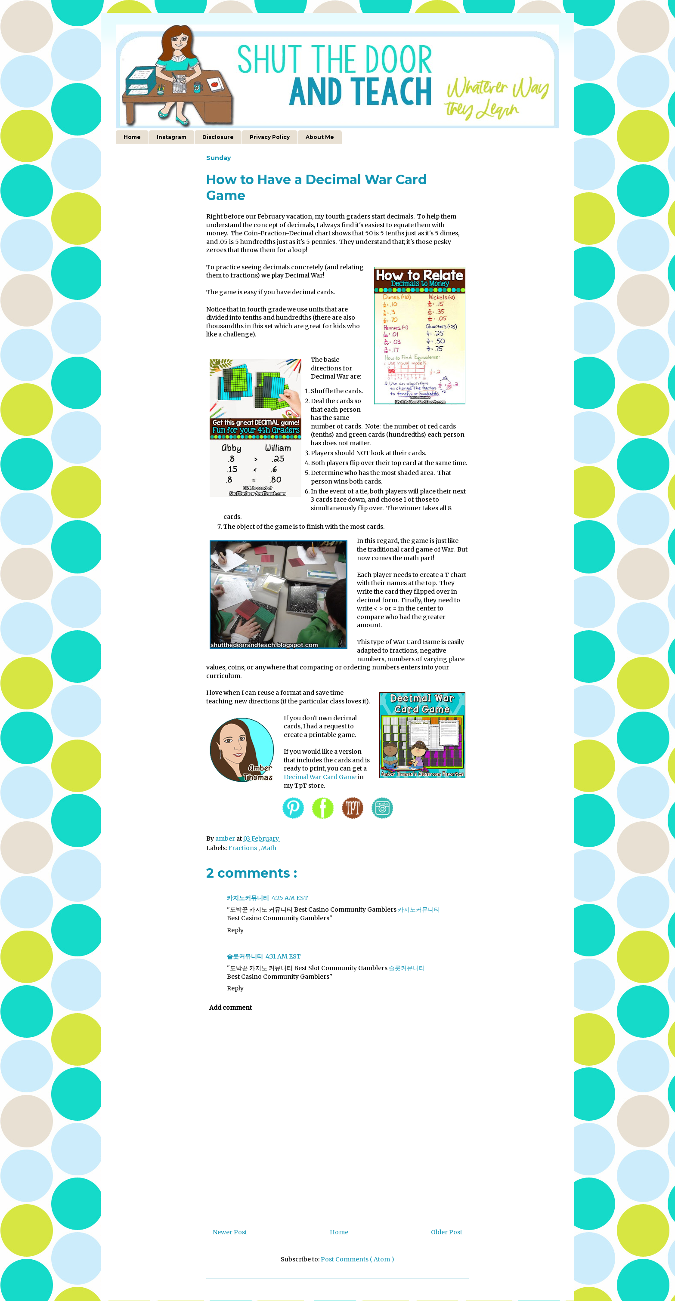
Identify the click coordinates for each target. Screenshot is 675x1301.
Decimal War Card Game (320, 777)
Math (268, 848)
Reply (235, 930)
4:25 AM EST (290, 898)
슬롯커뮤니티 (245, 956)
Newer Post (230, 1232)
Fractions (243, 848)
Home (132, 137)
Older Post (446, 1232)
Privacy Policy (270, 137)
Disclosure (218, 137)
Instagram (171, 137)
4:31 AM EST (283, 956)
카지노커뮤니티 (248, 898)
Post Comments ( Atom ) (357, 1259)
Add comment (230, 1007)
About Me (320, 137)
